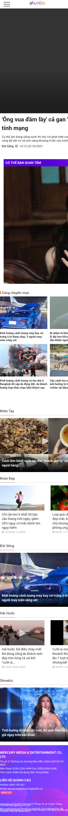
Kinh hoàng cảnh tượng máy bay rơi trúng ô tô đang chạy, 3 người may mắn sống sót (21, 336)
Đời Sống (8, 146)
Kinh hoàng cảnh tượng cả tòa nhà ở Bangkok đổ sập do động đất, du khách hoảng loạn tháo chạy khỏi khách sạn (23, 384)
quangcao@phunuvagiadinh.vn (25, 788)
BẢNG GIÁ (6, 792)
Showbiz (6, 681)
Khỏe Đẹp (7, 478)
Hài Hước (7, 613)
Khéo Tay (7, 411)
